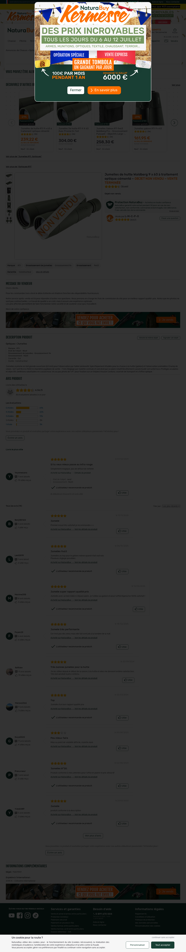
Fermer (76, 90)
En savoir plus (105, 90)
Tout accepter (162, 945)
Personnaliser (137, 945)
